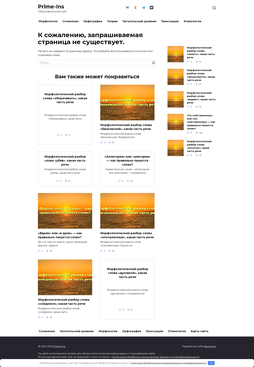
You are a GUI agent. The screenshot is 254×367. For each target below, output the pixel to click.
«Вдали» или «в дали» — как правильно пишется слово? (60, 235)
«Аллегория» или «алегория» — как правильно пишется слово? (127, 160)
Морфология (48, 21)
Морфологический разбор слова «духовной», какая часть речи (127, 273)
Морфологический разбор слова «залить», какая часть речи (201, 52)
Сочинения (70, 21)
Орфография (92, 21)
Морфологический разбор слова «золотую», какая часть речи (199, 146)
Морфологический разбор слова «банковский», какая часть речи (126, 127)
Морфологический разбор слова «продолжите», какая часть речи (201, 75)
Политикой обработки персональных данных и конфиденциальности (155, 356)
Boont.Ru (210, 346)
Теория (112, 21)
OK (211, 363)
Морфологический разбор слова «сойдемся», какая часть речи (64, 301)
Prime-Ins (51, 6)
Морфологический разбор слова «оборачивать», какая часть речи (65, 98)
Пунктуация (170, 21)
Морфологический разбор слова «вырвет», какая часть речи (201, 97)
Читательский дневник (139, 21)
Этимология (192, 21)
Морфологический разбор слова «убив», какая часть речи (65, 160)
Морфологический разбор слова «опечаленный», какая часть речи (127, 235)
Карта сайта (199, 331)
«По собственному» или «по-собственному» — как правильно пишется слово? (201, 122)
